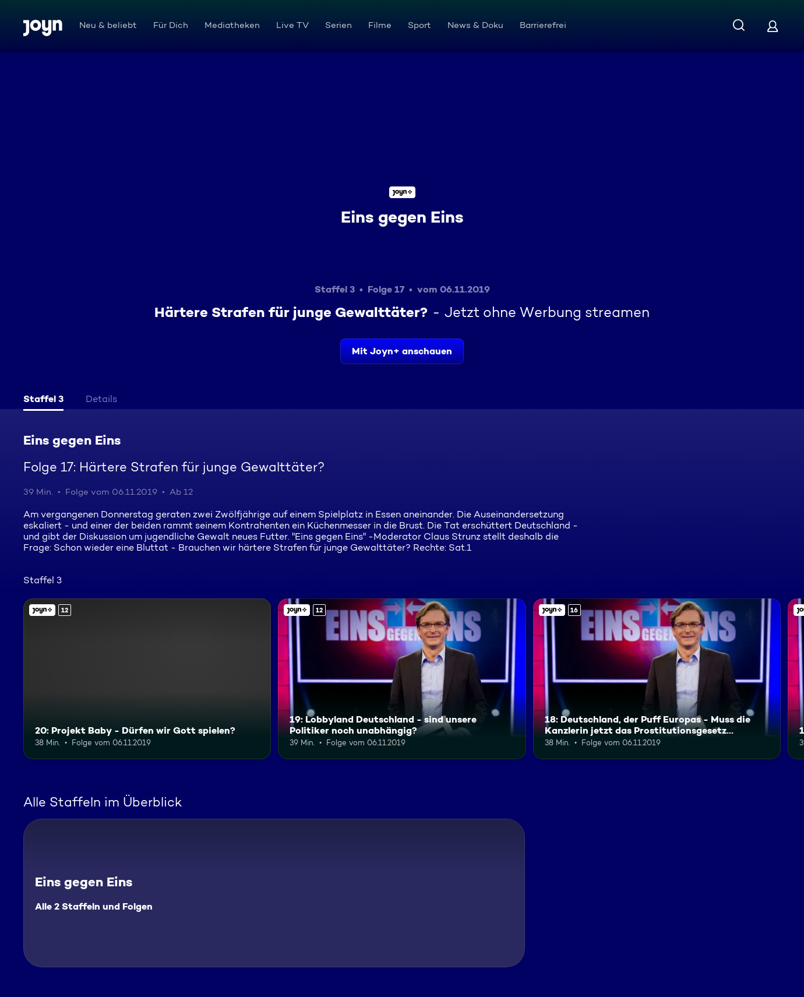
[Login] (772, 26)
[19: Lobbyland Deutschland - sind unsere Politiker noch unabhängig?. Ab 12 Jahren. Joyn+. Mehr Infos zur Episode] (402, 678)
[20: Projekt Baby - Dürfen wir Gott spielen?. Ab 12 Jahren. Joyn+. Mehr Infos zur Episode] (147, 678)
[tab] (43, 400)
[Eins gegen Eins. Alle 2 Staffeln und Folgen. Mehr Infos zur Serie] (274, 893)
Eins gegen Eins (402, 217)
